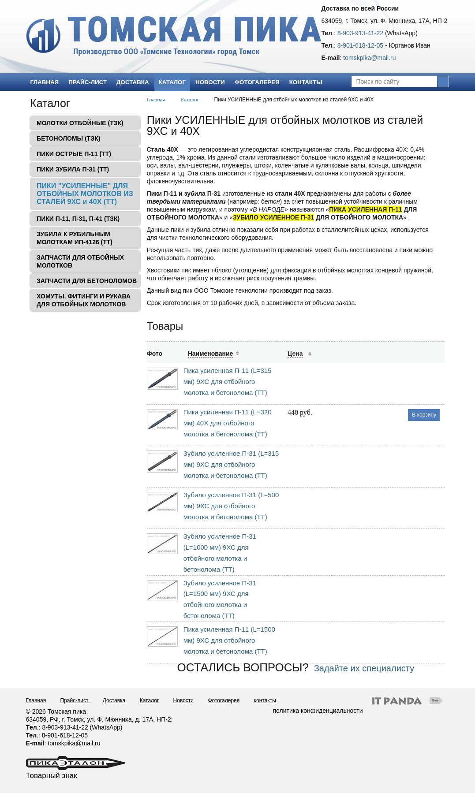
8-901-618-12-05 (360, 45)
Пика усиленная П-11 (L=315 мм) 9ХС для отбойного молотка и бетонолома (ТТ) (227, 381)
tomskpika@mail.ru (369, 57)
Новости (183, 700)
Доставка (114, 700)
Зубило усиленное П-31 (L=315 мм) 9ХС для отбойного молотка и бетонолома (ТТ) (231, 464)
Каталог (172, 82)
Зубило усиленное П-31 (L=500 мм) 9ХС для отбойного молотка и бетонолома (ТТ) (231, 506)
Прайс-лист (75, 700)
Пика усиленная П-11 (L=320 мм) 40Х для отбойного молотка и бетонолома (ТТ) (227, 423)
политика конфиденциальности (318, 710)
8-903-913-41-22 (360, 33)
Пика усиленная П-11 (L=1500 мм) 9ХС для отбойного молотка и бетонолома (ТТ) (229, 640)
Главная (156, 99)
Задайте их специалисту (364, 668)
